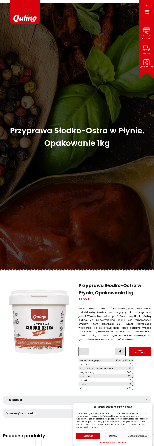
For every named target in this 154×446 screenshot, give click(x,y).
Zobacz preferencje (137, 436)
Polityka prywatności (107, 442)
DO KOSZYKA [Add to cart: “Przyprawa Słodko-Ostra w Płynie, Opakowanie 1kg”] (140, 351)
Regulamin (123, 442)
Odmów (113, 436)
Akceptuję (88, 436)
